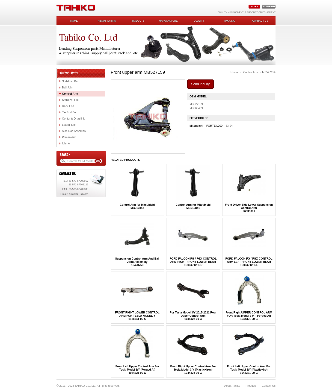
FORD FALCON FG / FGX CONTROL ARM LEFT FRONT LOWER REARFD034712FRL (249, 262)
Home (74, 20)
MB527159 (269, 72)
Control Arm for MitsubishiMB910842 (137, 206)
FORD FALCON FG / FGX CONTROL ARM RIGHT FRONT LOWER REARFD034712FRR (192, 262)
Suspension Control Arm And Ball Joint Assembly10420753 (137, 262)
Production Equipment (261, 12)
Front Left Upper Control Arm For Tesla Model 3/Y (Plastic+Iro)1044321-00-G (249, 369)
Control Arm (70, 93)
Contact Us (269, 385)
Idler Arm (67, 143)
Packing (229, 20)
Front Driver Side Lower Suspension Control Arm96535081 (249, 208)
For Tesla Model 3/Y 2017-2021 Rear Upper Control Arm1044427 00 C (193, 316)
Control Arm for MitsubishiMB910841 (193, 206)
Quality (198, 20)
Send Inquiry (200, 84)
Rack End (68, 106)
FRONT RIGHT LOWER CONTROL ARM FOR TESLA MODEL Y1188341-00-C (137, 316)
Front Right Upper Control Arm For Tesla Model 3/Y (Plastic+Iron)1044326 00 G (193, 369)
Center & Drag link (73, 118)
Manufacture (168, 20)
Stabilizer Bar (70, 81)
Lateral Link (69, 124)
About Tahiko (107, 20)
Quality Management (230, 12)
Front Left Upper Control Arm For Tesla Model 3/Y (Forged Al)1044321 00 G (137, 369)
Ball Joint (67, 87)
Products (137, 20)
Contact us (260, 20)
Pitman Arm (69, 137)
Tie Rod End (69, 112)
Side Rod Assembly (74, 131)
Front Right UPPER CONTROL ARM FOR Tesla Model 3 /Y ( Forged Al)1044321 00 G (249, 316)
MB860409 (196, 108)
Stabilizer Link (70, 100)
